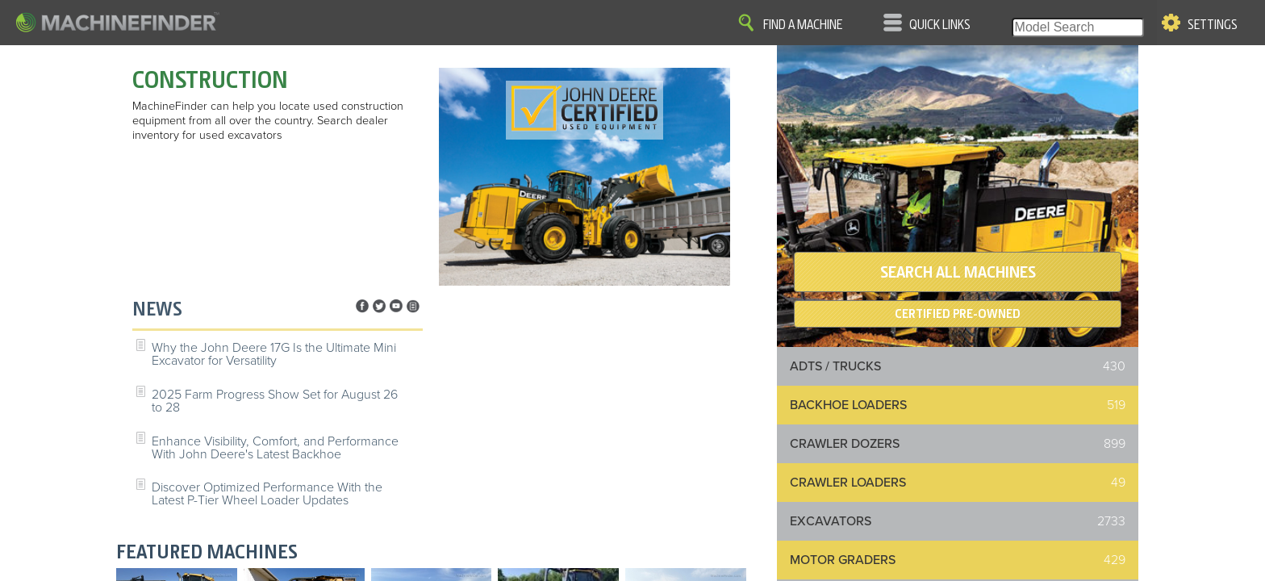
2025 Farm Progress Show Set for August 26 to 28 (275, 401)
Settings (1213, 25)
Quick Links (940, 25)
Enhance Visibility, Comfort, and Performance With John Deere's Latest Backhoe (275, 447)
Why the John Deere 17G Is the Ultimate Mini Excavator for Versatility (274, 354)
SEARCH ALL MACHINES (958, 272)
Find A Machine (802, 25)
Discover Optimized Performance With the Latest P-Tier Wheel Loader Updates (267, 493)
